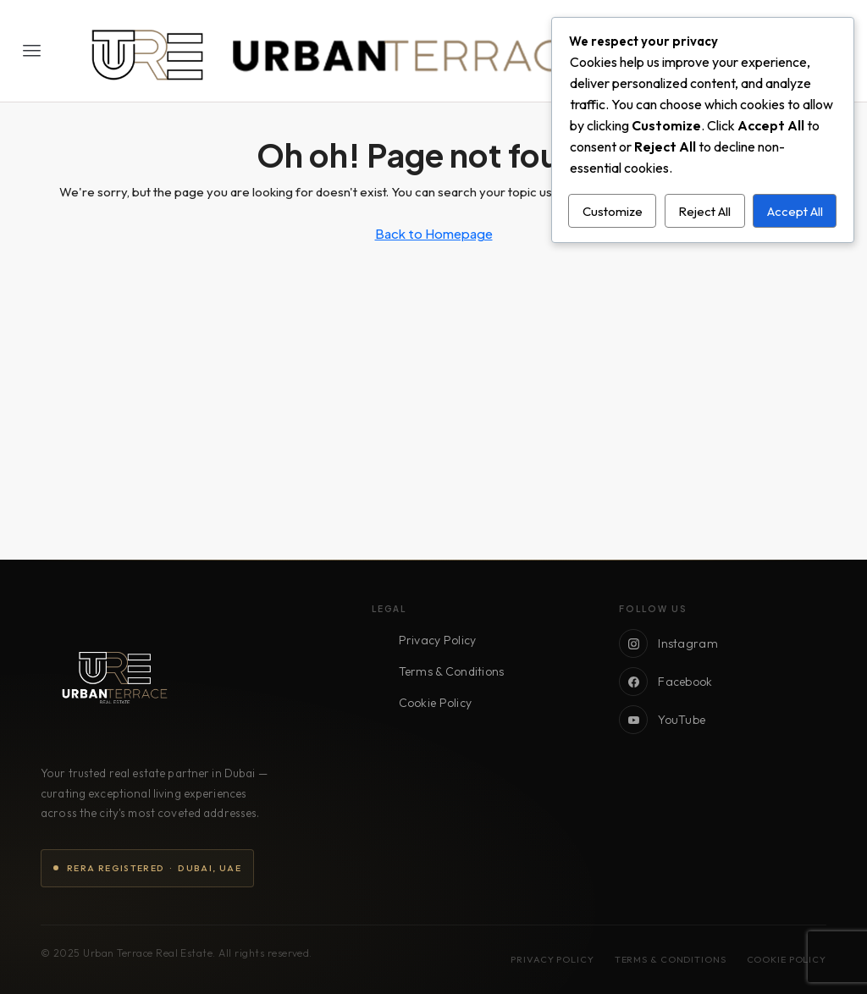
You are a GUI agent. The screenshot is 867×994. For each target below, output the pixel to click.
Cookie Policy (435, 702)
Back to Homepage (434, 233)
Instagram (668, 643)
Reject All (704, 210)
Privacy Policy (438, 640)
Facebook (665, 681)
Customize (613, 210)
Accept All (795, 210)
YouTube (662, 719)
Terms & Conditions (452, 671)
